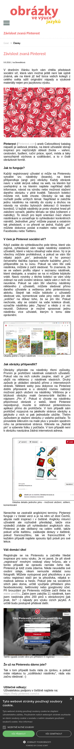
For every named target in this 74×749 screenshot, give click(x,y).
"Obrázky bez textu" (46, 355)
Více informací (26, 721)
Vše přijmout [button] (19, 733)
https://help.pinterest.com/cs (21, 693)
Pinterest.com (26, 143)
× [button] (71, 699)
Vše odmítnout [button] (54, 733)
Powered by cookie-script (37, 745)
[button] (37, 741)
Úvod (6, 43)
